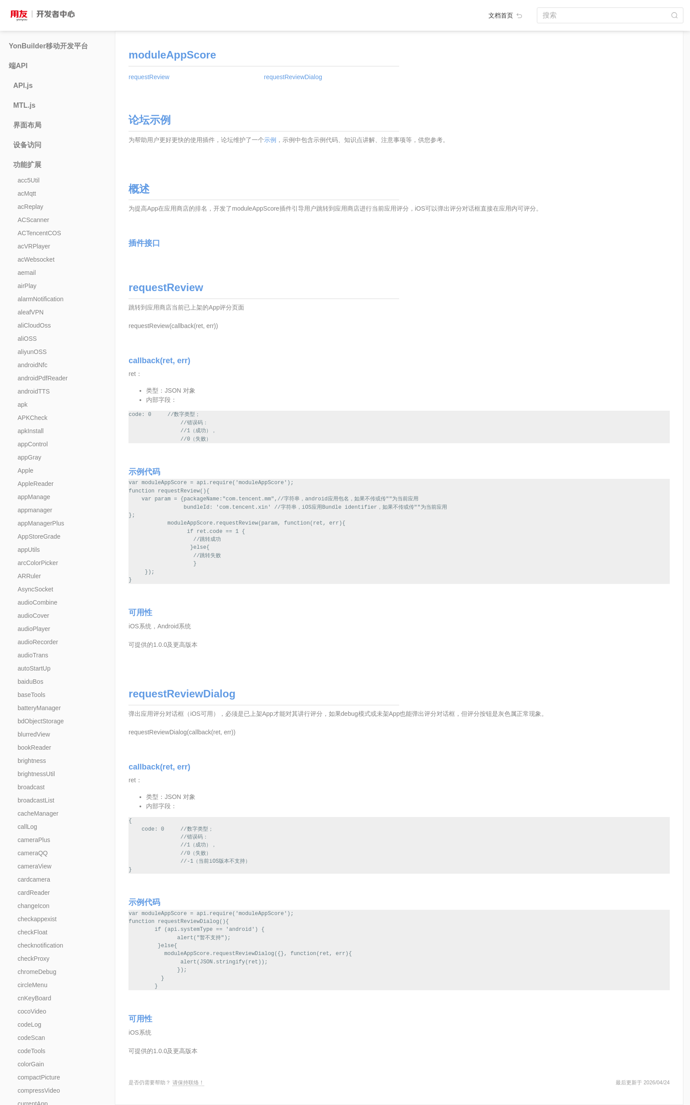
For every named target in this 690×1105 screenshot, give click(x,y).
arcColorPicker (38, 562)
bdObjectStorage (41, 721)
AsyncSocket (35, 589)
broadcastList (36, 800)
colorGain (31, 1064)
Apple (25, 470)
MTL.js (24, 105)
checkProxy (33, 958)
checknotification (40, 945)
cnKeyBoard (34, 998)
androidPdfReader (43, 378)
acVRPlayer (34, 246)
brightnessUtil (36, 773)
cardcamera (34, 879)
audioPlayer (34, 628)
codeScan (31, 1037)
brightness (32, 760)
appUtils (29, 549)
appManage (34, 496)
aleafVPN (31, 312)
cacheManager (38, 813)
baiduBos (30, 681)
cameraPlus (34, 839)
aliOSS (27, 338)
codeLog (29, 1024)
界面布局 (27, 125)
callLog (27, 826)
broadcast (31, 787)
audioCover (33, 615)
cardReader (34, 892)
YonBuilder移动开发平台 (48, 46)
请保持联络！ (188, 1082)
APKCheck (33, 417)
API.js (23, 85)
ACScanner (33, 219)
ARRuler (29, 576)
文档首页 (506, 15)
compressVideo (39, 1090)
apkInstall (31, 430)
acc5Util (29, 180)
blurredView (34, 734)
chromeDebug (37, 971)
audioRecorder (38, 641)
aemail (27, 272)
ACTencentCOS (39, 233)
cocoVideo (32, 1011)
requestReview (148, 76)
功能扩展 (27, 164)
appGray (29, 457)
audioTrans (33, 655)
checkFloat (33, 932)
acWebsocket (36, 259)
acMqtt (27, 193)
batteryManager (39, 707)
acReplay (30, 206)
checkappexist (37, 919)
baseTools (31, 694)
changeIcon (33, 905)
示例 (270, 139)
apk (23, 404)
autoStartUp (34, 668)
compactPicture (39, 1077)
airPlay (27, 285)
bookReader (34, 747)
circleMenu (33, 984)
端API (18, 65)
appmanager (35, 510)
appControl (33, 444)
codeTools (31, 1050)
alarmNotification (40, 299)
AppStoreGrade (39, 536)
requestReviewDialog (293, 76)
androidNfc (33, 364)
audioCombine (37, 602)
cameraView (34, 866)
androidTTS (34, 391)
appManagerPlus (41, 523)
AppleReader (36, 483)
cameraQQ (33, 853)
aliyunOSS (32, 351)
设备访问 (27, 145)
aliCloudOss (34, 325)
